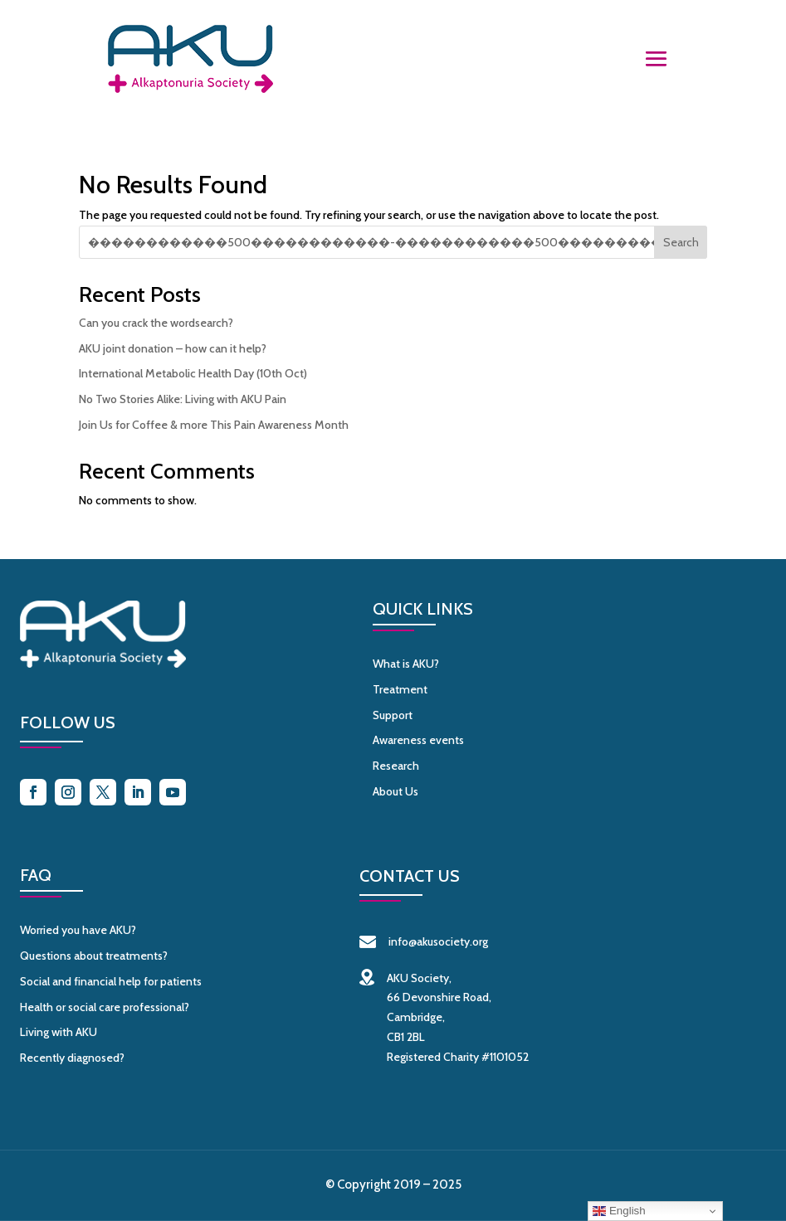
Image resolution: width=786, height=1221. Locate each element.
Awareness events (418, 739)
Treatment (400, 689)
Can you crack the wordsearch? (156, 322)
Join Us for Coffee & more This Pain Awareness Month (214, 424)
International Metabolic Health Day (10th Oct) (193, 373)
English (619, 1211)
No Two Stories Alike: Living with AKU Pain (182, 399)
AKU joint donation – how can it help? (172, 348)
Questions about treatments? (94, 955)
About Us (395, 791)
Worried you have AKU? (78, 929)
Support (393, 715)
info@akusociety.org (423, 941)
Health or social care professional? (104, 1007)
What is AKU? (406, 663)
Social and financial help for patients (111, 981)
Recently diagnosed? (72, 1057)
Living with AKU (58, 1031)
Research (396, 765)
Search (681, 242)
